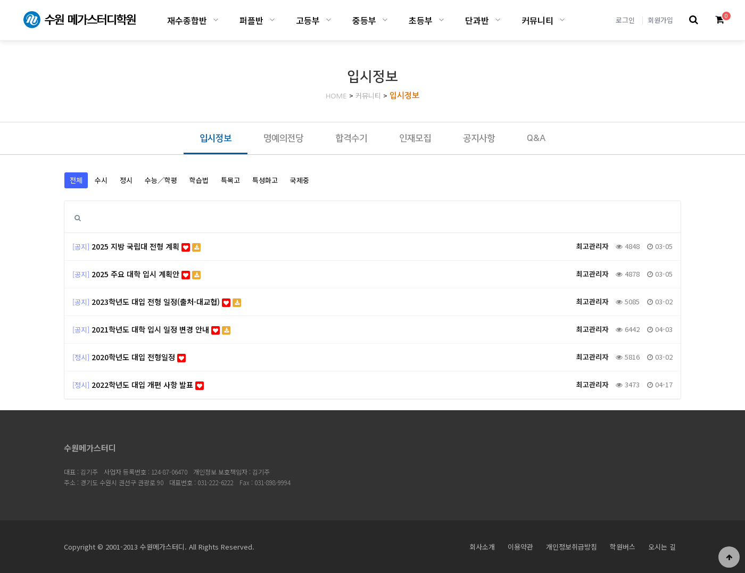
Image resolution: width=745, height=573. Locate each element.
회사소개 (482, 547)
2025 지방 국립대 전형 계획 (146, 246)
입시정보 (404, 95)
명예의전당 (283, 138)
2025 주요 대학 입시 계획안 (146, 274)
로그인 (625, 20)
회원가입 (660, 20)
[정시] (80, 357)
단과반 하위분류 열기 (497, 20)
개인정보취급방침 (571, 547)
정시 (126, 180)
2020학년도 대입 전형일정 (139, 357)
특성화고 (265, 180)
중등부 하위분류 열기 (385, 20)
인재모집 (415, 138)
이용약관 (520, 547)
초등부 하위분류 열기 (441, 20)
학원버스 (622, 547)
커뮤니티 (537, 20)
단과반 (477, 20)
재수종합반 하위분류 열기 (215, 20)
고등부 (308, 20)
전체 (76, 180)
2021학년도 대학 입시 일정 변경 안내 (161, 329)
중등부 (364, 20)
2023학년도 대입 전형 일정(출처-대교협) (166, 301)
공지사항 (479, 138)
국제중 (299, 180)
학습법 (199, 180)
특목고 (230, 180)
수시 (101, 180)
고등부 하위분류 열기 (328, 20)
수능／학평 (161, 180)
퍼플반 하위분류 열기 (272, 20)
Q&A (536, 138)
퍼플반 (251, 20)
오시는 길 (662, 547)
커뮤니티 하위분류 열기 (562, 20)
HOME (336, 96)
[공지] (80, 247)
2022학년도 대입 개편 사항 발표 (148, 384)
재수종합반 (187, 20)
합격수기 (351, 138)
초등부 (421, 20)
